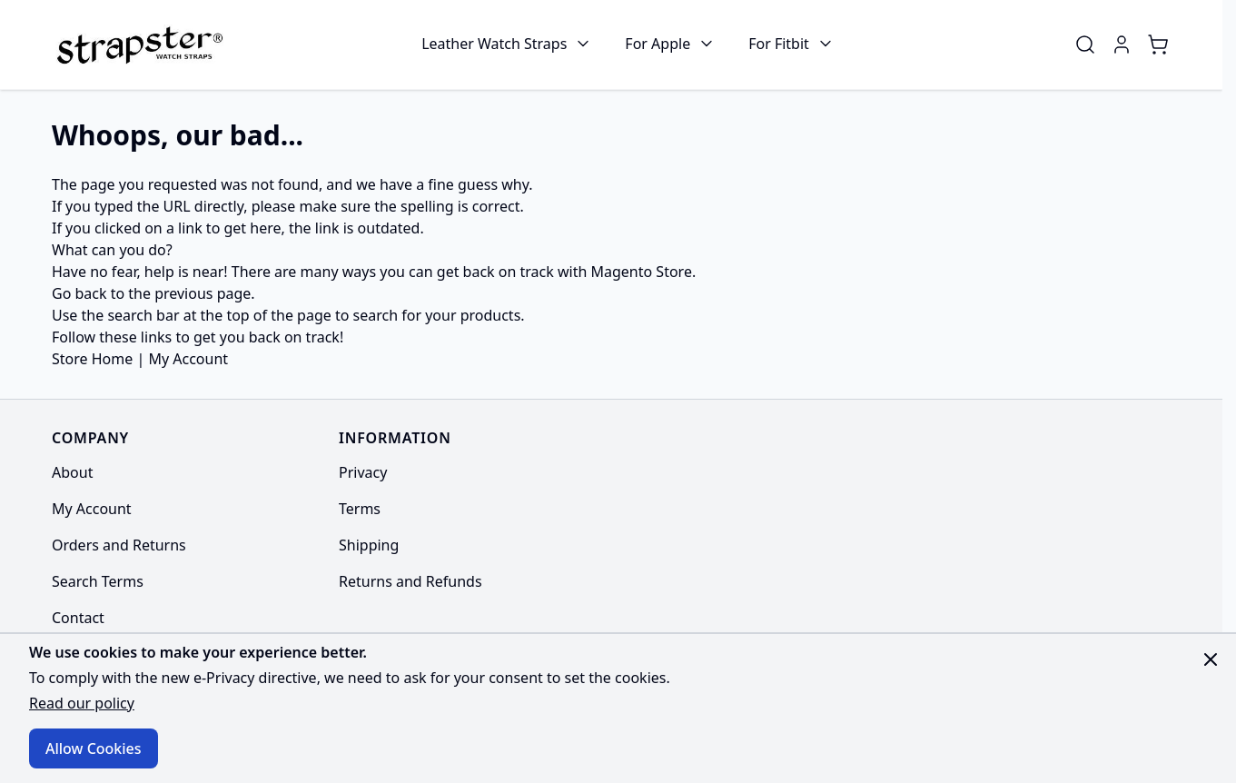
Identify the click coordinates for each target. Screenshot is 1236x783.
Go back (79, 293)
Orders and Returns (119, 545)
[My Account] (1121, 44)
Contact (78, 618)
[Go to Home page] (137, 44)
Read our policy (81, 703)
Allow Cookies (93, 748)
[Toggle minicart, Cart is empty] (1158, 44)
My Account (188, 359)
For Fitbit (778, 44)
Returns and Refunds (410, 581)
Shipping (369, 545)
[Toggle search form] (1085, 44)
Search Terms (97, 581)
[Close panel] (1210, 659)
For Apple (657, 44)
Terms (360, 509)
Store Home (92, 359)
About (72, 472)
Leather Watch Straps (494, 44)
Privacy (363, 472)
